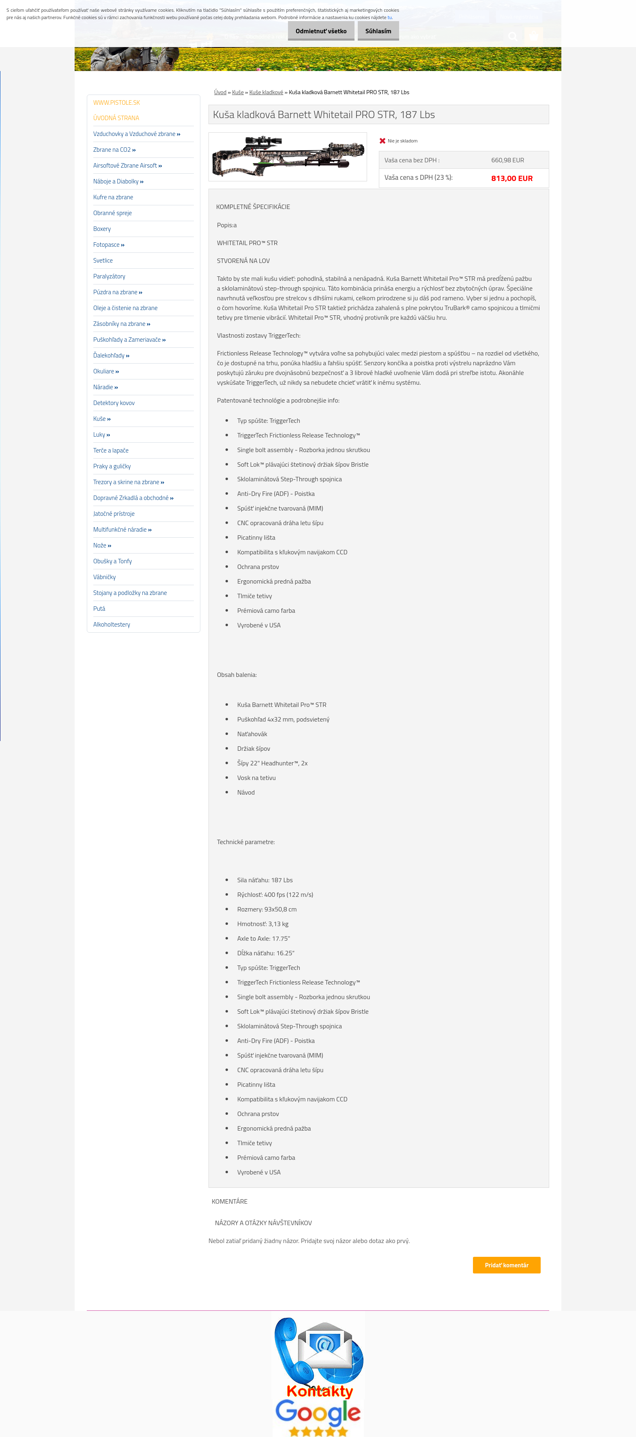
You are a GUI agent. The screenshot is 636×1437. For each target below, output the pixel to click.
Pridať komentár (506, 1265)
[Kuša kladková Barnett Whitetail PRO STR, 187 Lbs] (288, 136)
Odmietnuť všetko (313, 31)
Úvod (220, 92)
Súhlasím (376, 31)
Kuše (238, 92)
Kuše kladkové (266, 92)
